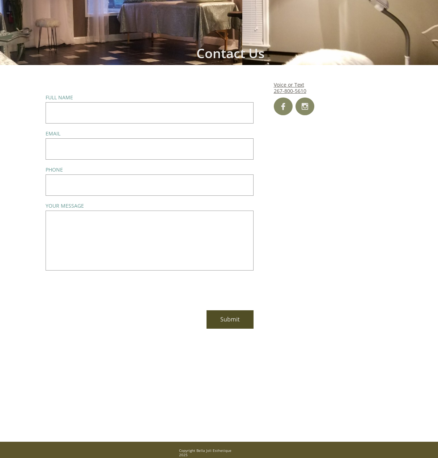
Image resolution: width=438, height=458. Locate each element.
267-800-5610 (290, 90)
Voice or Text (289, 84)
